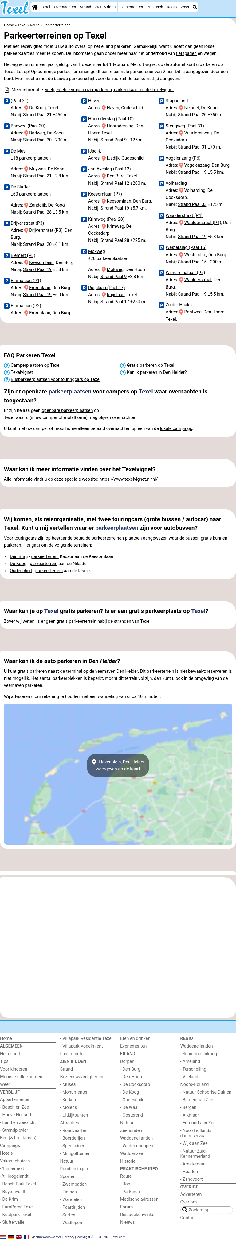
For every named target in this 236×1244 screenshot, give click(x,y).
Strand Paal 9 (113, 140)
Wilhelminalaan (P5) (185, 272)
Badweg (37, 133)
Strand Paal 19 (37, 269)
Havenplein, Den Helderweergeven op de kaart (118, 765)
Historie (128, 1161)
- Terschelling (193, 1069)
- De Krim (9, 1199)
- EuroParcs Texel (17, 1207)
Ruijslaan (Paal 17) (106, 287)
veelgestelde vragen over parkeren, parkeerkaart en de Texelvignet (109, 89)
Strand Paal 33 (192, 204)
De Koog (37, 107)
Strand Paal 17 (114, 301)
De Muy (18, 151)
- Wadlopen (71, 1222)
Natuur (67, 1161)
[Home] (34, 7)
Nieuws (127, 1222)
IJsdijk (94, 151)
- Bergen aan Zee (196, 1100)
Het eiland (10, 1053)
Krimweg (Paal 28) (106, 219)
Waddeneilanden (136, 1138)
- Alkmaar (189, 1115)
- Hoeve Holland (15, 1115)
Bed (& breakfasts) (18, 1138)
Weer (185, 7)
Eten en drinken (135, 1038)
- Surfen (67, 1215)
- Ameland (190, 1061)
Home (6, 1038)
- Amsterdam (193, 1164)
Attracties (69, 1123)
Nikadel (191, 107)
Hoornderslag (120, 126)
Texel (45, 7)
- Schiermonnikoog (198, 1053)
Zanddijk (37, 205)
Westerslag (195, 255)
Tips (4, 1061)
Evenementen (131, 7)
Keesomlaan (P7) (105, 194)
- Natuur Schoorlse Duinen (205, 1092)
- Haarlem (189, 1171)
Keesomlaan (41, 262)
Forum (126, 1207)
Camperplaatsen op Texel (36, 365)
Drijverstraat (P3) (27, 223)
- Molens (68, 1107)
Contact (188, 1217)
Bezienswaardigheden (81, 1076)
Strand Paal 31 (192, 147)
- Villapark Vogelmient (81, 1046)
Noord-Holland (194, 1084)
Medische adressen (139, 1199)
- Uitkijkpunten (74, 1115)
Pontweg (193, 312)
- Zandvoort (191, 1179)
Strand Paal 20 (37, 140)
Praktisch (155, 7)
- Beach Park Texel (18, 1184)
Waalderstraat (198, 279)
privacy (69, 1237)
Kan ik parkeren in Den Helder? (157, 372)
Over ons (189, 1202)
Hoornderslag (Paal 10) (111, 119)
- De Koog (129, 1092)
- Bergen (188, 1107)
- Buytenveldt (12, 1191)
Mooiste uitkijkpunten (21, 1076)
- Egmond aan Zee (198, 1123)
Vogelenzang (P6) (183, 158)
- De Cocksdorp (135, 1084)
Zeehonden (131, 1130)
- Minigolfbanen (75, 1153)
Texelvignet (31, 46)
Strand (85, 7)
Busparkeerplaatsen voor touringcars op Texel (55, 379)
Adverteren (191, 1194)
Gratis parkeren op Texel (150, 365)
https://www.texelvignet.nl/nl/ (128, 479)
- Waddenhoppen (136, 1146)
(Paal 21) (20, 100)
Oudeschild (21, 570)
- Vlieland (189, 1076)
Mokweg (96, 251)
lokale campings (176, 428)
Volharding (176, 183)
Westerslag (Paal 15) (186, 247)
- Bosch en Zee (14, 1107)
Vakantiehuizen (15, 1161)
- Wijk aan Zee (194, 1143)
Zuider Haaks (179, 305)
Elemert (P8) (23, 255)
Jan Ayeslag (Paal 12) (109, 169)
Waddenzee (131, 1153)
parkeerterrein (44, 556)
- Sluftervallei (13, 1222)
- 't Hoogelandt (14, 1176)
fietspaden (186, 53)
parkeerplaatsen (70, 391)
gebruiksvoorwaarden (47, 1237)
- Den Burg (130, 1069)
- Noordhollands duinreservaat (196, 1133)
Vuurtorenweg (198, 133)
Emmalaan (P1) (26, 280)
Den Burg (115, 176)
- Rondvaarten (74, 1130)
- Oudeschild (132, 1100)
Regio (172, 7)
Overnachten (65, 7)
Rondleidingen (74, 1169)
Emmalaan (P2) (26, 305)
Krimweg (115, 226)
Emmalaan (39, 287)
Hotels (6, 1153)
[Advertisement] (118, 334)
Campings (10, 1145)
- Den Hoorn (132, 1076)
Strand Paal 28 (37, 212)
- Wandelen (71, 1199)
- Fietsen (68, 1192)
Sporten (68, 1176)
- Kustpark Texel (15, 1214)
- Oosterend (131, 1115)
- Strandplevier (14, 1130)
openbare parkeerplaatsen (67, 410)
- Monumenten (74, 1092)
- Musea (68, 1084)
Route (126, 1176)
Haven (94, 100)
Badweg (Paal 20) (28, 126)
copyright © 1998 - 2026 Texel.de (99, 1237)
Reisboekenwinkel (137, 1214)
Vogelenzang (197, 165)
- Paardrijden (72, 1207)
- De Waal (129, 1107)
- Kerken (68, 1100)
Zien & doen (105, 7)
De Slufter (20, 187)
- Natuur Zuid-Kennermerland (195, 1154)
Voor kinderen (13, 1069)
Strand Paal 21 (37, 115)
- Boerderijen (72, 1138)
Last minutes (73, 1053)
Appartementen (15, 1099)
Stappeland (177, 100)
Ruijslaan (115, 294)
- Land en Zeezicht (18, 1122)
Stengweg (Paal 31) (185, 126)
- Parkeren (130, 1191)
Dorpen (127, 1061)
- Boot (126, 1184)
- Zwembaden (73, 1184)
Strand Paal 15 (192, 262)
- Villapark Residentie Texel (86, 1038)
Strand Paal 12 (114, 183)
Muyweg (37, 169)
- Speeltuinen (73, 1146)
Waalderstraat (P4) (184, 215)
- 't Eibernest (12, 1168)
